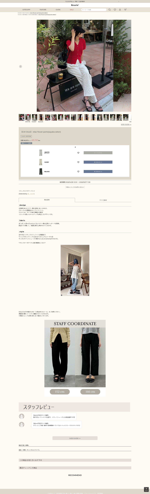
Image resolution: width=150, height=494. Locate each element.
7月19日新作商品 (33, 14)
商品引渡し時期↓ (24, 445)
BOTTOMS (26, 13)
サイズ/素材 (103, 200)
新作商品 (25, 14)
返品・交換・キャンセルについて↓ (29, 450)
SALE (72, 10)
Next (119, 2)
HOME (20, 13)
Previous (20, 66)
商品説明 (47, 200)
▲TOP (146, 489)
